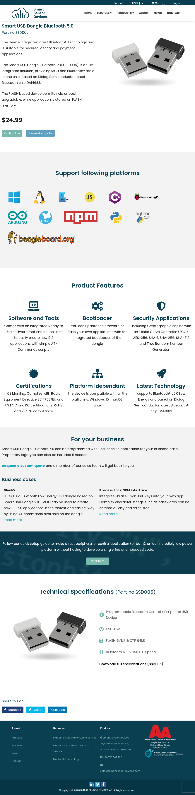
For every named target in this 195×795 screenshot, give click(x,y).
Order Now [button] (12, 133)
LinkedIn (57, 710)
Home (88, 13)
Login (176, 3)
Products (124, 13)
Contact (174, 13)
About (144, 13)
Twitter (35, 710)
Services (103, 13)
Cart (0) (158, 3)
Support (119, 3)
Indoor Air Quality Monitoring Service (75, 737)
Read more (13, 519)
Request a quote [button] (40, 133)
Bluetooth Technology (66, 759)
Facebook (12, 710)
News (158, 13)
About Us (17, 737)
